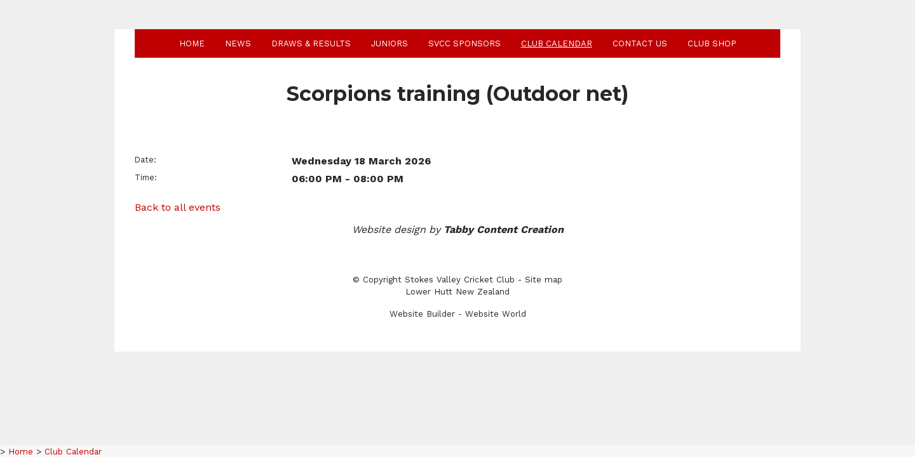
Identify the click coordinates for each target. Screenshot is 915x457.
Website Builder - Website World (458, 314)
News (238, 43)
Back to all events (177, 207)
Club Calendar (556, 43)
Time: (146, 177)
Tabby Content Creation (504, 229)
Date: (145, 159)
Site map (543, 279)
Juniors (389, 43)
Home (192, 43)
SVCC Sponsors (464, 43)
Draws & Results (311, 43)
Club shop (712, 43)
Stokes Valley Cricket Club (460, 279)
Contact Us (640, 43)
